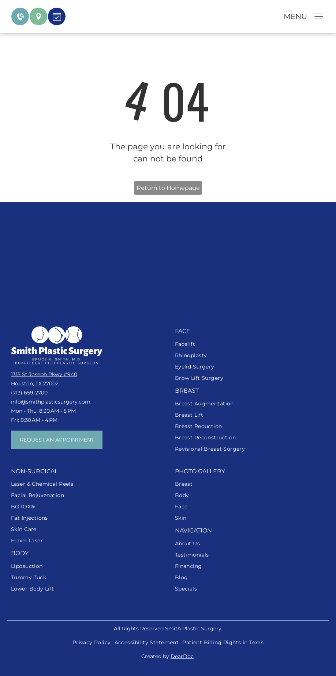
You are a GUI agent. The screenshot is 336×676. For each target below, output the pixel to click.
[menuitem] (250, 344)
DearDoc (182, 656)
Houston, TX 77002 (35, 383)
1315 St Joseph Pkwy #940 (44, 374)
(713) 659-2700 (29, 392)
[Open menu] (319, 16)
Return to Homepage (168, 187)
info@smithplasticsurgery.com (50, 401)
